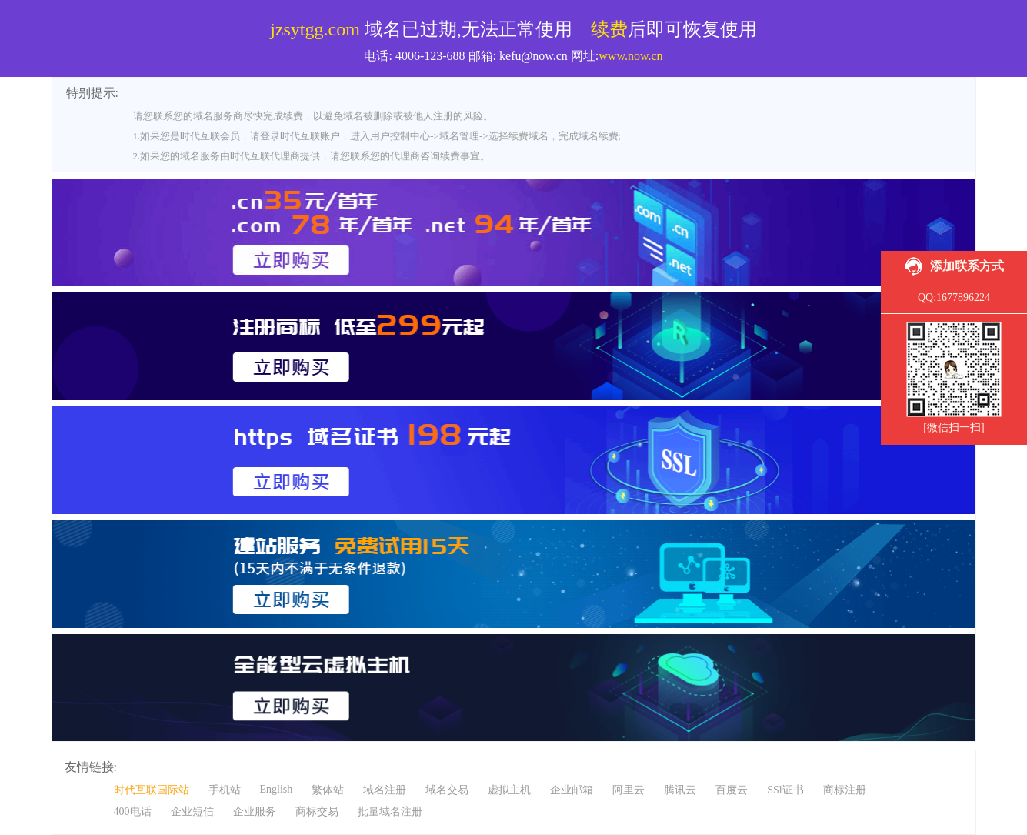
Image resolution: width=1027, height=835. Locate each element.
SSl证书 (785, 790)
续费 (609, 29)
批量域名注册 (390, 811)
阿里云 (628, 790)
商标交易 (316, 811)
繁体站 (328, 790)
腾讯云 (680, 790)
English (276, 789)
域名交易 (446, 790)
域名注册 (384, 790)
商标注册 (844, 790)
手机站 (224, 790)
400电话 (133, 811)
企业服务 (254, 811)
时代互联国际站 (151, 790)
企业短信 (192, 811)
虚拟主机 (509, 790)
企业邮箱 (571, 790)
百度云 (731, 790)
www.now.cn (630, 55)
